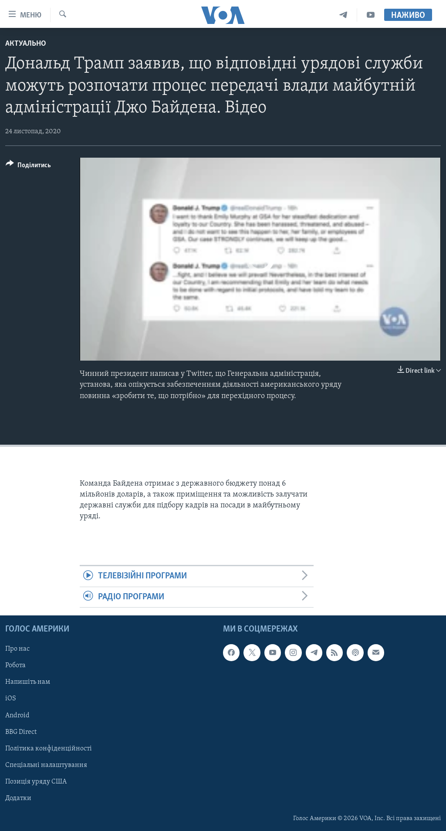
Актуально (25, 44)
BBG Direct (21, 732)
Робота (15, 665)
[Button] (28, 167)
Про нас (17, 649)
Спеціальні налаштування (46, 765)
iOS (10, 699)
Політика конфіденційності (48, 748)
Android (17, 715)
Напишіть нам (27, 682)
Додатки (18, 798)
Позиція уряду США (36, 781)
